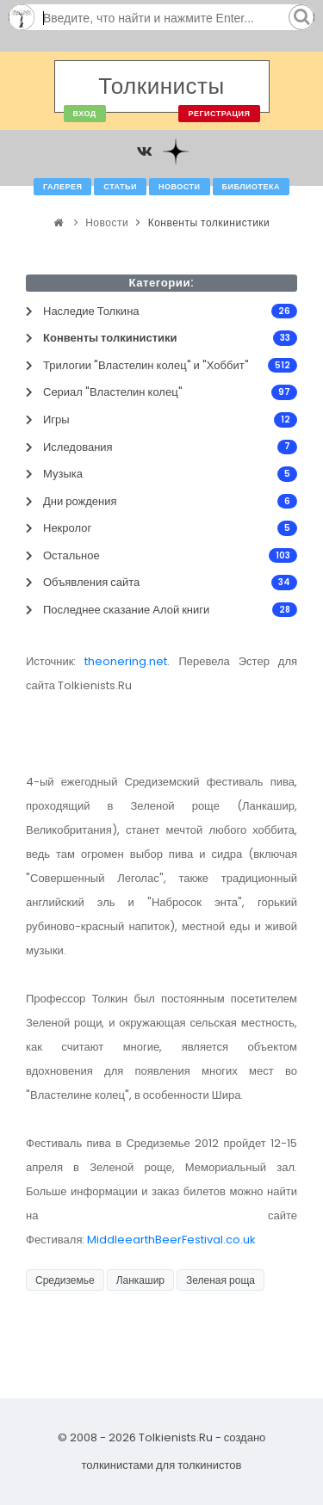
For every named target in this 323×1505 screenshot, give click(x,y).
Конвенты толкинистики (209, 222)
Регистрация (219, 113)
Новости (179, 187)
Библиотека (251, 187)
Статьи (120, 187)
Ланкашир (140, 1280)
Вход (84, 113)
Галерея (62, 187)
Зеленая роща (220, 1280)
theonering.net (125, 661)
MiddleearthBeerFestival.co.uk (171, 1239)
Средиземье (65, 1280)
